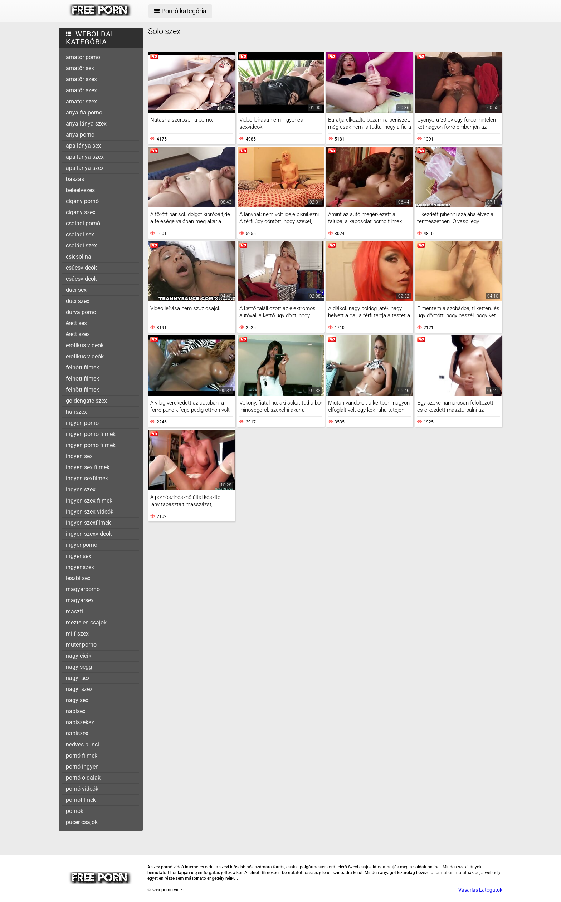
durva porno (81, 312)
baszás (75, 179)
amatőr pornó (83, 57)
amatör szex (81, 90)
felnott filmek (82, 378)
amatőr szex (81, 79)
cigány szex (81, 212)
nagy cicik (78, 655)
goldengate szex (86, 400)
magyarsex (80, 600)
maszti (74, 611)
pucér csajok (82, 822)
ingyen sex (79, 456)
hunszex (76, 411)
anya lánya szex (86, 123)
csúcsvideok (81, 278)
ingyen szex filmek (89, 500)
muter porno (81, 644)
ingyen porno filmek (91, 445)
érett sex (76, 323)
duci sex (76, 289)
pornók (74, 811)
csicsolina (78, 256)
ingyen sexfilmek (87, 478)
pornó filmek (81, 755)
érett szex (78, 334)
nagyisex (77, 700)
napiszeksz (80, 722)
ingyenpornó (81, 544)
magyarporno (83, 589)
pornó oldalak (83, 777)
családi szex (81, 245)
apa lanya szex (85, 168)
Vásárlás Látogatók (480, 890)
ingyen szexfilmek (88, 522)
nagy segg (79, 666)
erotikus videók (85, 356)
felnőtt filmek (82, 367)
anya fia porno (84, 112)
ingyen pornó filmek (91, 434)
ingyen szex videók (89, 511)
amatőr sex (80, 68)
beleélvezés (80, 190)
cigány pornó (82, 201)
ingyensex (78, 556)
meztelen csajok (86, 622)
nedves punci (82, 744)
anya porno (80, 134)
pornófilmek (81, 799)
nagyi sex (78, 678)
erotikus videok (85, 345)
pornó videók (82, 788)
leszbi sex (78, 578)
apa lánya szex (85, 156)
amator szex (81, 101)
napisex (76, 711)
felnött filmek (82, 389)
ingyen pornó (82, 423)
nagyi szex (79, 689)
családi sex (80, 234)
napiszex (77, 733)
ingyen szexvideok (89, 533)
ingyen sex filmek (87, 467)
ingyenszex (80, 567)
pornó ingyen (82, 766)
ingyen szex (81, 489)
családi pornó (83, 223)
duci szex (77, 301)
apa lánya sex (83, 145)
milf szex (77, 633)
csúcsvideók (81, 267)
